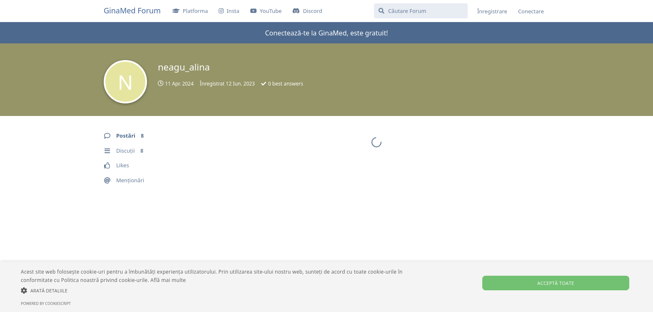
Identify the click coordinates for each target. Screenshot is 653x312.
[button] (219, 290)
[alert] (326, 287)
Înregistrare (492, 11)
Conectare (531, 11)
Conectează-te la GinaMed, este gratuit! (326, 33)
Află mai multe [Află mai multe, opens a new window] (168, 280)
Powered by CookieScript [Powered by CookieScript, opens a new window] (46, 303)
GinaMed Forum (132, 10)
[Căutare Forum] (421, 10)
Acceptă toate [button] (555, 283)
